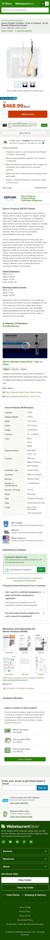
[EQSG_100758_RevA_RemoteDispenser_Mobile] (9, 665)
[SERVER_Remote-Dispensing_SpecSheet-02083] (9, 644)
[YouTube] (10, 842)
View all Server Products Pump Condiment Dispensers (32, 198)
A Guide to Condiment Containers (27, 688)
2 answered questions (23, 31)
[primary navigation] (7, 4)
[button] (17, 85)
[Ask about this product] (25, 569)
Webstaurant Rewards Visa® (22, 125)
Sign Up (42, 788)
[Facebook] (17, 842)
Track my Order (25, 887)
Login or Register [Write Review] (25, 759)
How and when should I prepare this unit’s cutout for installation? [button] (22, 614)
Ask (41, 569)
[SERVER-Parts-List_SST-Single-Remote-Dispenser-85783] (41, 665)
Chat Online (11, 895)
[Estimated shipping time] (43, 143)
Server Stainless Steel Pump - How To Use (23, 396)
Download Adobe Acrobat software (15, 680)
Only (4, 102)
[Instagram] (3, 842)
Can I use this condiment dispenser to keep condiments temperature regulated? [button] (23, 595)
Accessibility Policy (25, 920)
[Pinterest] (31, 842)
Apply (44, 125)
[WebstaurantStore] (25, 826)
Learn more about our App (21, 817)
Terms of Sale (25, 907)
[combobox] (25, 10)
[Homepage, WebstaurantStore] (25, 3)
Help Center (25, 880)
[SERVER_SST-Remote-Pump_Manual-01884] (41, 644)
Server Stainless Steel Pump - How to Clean (23, 392)
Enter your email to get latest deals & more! (23, 782)
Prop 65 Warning (11, 326)
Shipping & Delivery (34, 895)
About (6, 369)
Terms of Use (18, 580)
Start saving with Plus (19, 803)
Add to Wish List (25, 133)
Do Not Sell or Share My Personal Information (25, 924)
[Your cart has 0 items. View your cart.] (44, 4)
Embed (23, 369)
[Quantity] (6, 114)
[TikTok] (24, 842)
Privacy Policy (31, 580)
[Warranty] (25, 665)
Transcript (14, 369)
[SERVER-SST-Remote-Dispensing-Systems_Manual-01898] (25, 644)
